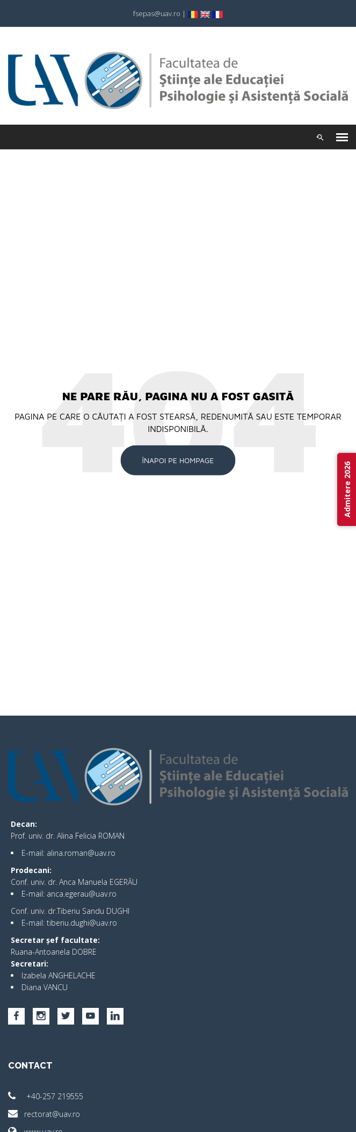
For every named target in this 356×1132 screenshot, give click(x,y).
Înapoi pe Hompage (178, 460)
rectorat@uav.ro (44, 1114)
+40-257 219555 (45, 1096)
